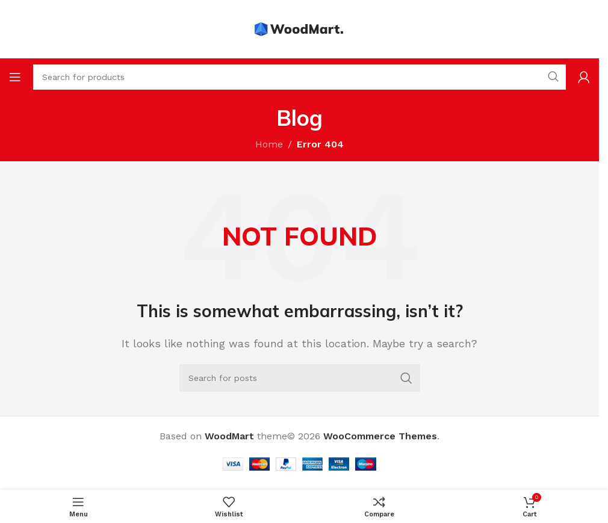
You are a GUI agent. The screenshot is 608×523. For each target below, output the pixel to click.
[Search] (299, 378)
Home (269, 144)
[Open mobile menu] (15, 77)
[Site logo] (300, 28)
